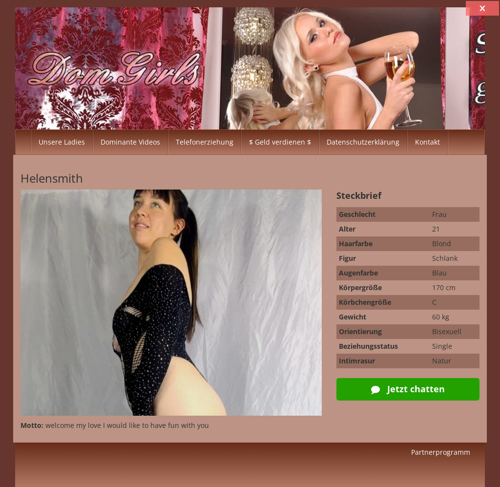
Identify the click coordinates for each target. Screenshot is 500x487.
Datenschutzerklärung (363, 142)
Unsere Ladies (62, 142)
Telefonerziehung (204, 142)
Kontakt (427, 142)
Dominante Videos (130, 142)
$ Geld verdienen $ (280, 142)
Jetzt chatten (408, 389)
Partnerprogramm (440, 452)
